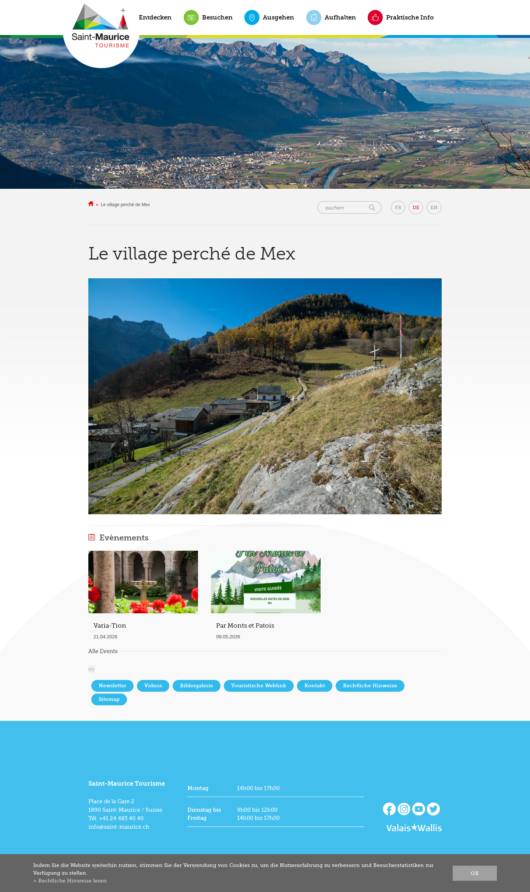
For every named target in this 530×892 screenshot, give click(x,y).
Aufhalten (340, 17)
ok (475, 873)
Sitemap (109, 699)
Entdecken (155, 17)
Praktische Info (410, 17)
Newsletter (112, 686)
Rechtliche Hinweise (370, 686)
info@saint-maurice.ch (118, 827)
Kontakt (314, 686)
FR (398, 207)
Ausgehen (278, 17)
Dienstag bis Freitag (204, 814)
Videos (153, 686)
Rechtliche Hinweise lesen (72, 881)
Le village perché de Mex (125, 204)
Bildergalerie (196, 686)
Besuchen (217, 17)
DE (416, 207)
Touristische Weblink (258, 686)
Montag (198, 788)
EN (434, 207)
